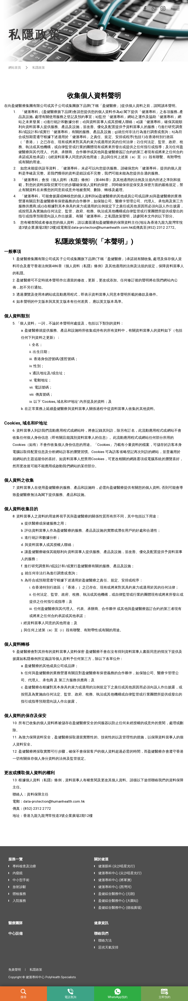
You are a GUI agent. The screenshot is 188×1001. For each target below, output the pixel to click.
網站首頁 (14, 67)
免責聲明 (14, 969)
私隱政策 (36, 969)
